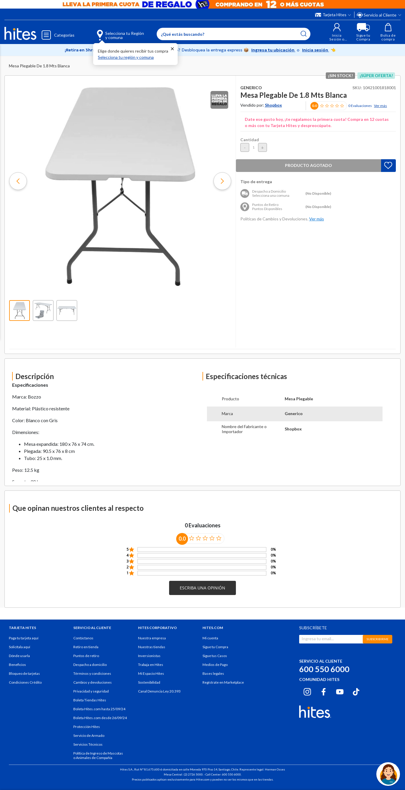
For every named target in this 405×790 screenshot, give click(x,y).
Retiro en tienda (85, 647)
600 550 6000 (324, 669)
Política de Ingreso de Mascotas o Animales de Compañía (98, 755)
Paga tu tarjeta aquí (23, 638)
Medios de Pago (215, 664)
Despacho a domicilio (90, 664)
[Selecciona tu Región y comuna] (111, 32)
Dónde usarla (19, 656)
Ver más (380, 105)
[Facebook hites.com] (323, 691)
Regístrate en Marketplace (223, 682)
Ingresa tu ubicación (273, 50)
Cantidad (249, 139)
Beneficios (17, 664)
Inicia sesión (315, 50)
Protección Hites (86, 726)
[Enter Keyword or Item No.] (233, 34)
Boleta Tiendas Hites (89, 700)
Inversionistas (149, 656)
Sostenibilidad (149, 682)
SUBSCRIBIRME (377, 639)
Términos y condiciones (92, 673)
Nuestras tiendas (151, 647)
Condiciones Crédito (25, 682)
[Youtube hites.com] (340, 691)
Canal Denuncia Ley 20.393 (159, 691)
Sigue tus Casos (215, 656)
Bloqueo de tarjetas (24, 673)
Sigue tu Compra (215, 647)
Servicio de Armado (88, 735)
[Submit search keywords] (304, 34)
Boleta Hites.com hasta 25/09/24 (99, 709)
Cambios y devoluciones (92, 682)
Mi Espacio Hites (151, 673)
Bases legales (213, 673)
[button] (337, 32)
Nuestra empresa (152, 638)
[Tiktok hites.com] (356, 691)
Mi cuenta (210, 638)
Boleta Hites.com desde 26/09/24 (100, 718)
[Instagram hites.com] (307, 691)
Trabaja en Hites (150, 664)
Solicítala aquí (19, 647)
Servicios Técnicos (88, 744)
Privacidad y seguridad (91, 691)
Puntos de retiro (86, 656)
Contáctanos (83, 638)
